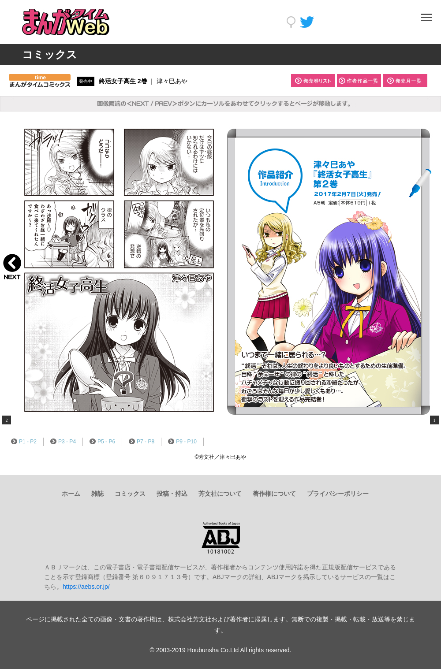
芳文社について (220, 493)
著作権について (274, 493)
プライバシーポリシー (338, 493)
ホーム (71, 493)
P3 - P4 (63, 442)
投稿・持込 (172, 493)
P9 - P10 (182, 442)
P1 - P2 (24, 442)
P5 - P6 (102, 442)
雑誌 (97, 493)
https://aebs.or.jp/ (86, 586)
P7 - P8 (141, 442)
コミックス (130, 493)
